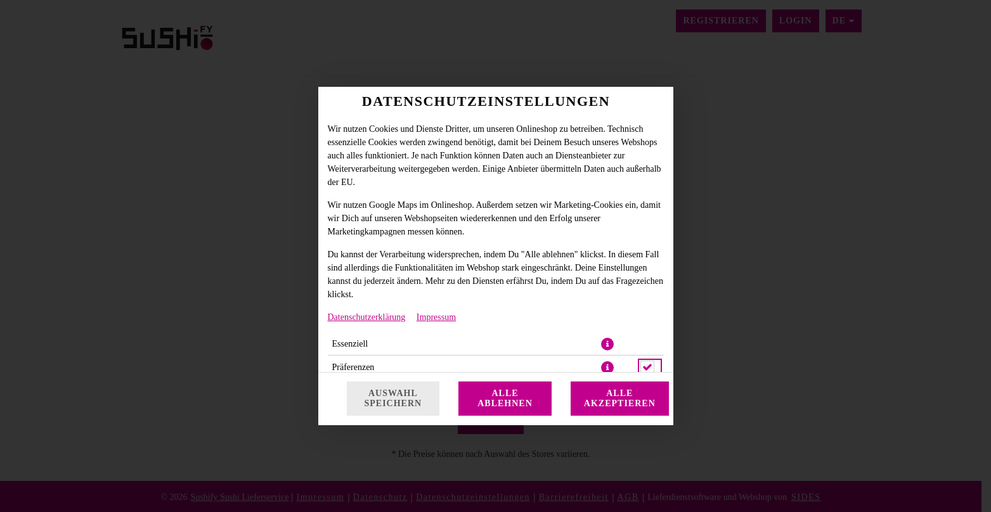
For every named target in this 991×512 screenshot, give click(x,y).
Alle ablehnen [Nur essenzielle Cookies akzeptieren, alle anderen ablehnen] (505, 398)
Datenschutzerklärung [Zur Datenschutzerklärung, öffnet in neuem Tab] (367, 317)
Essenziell (350, 344)
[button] (607, 344)
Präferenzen (353, 367)
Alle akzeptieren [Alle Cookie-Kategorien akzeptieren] (620, 398)
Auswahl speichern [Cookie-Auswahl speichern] (393, 398)
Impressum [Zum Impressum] (436, 317)
